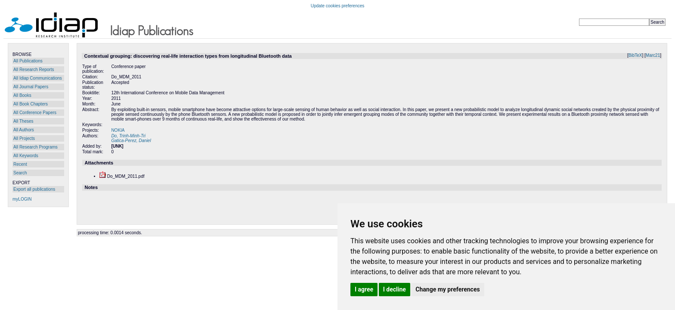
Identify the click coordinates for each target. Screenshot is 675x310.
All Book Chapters (30, 104)
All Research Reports (33, 69)
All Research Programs (35, 147)
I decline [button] (394, 289)
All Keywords (25, 155)
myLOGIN (21, 199)
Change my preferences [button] (447, 289)
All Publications (28, 61)
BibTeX (635, 55)
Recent (20, 164)
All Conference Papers (34, 112)
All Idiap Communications (37, 78)
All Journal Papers (30, 86)
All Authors (23, 129)
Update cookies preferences (338, 5)
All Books (22, 95)
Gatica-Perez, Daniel (131, 140)
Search (20, 172)
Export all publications (34, 189)
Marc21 (653, 55)
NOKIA (117, 130)
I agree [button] (364, 289)
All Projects (24, 138)
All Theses (23, 121)
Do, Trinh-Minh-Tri (128, 135)
